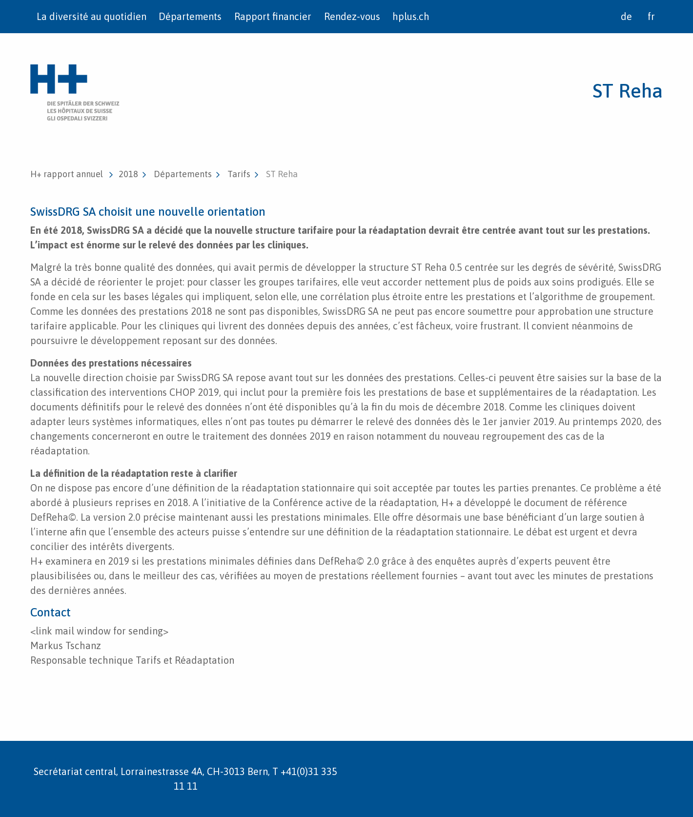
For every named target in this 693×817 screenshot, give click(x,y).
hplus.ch (410, 16)
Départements (190, 16)
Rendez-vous (352, 16)
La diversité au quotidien (91, 16)
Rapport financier (272, 16)
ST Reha (627, 91)
